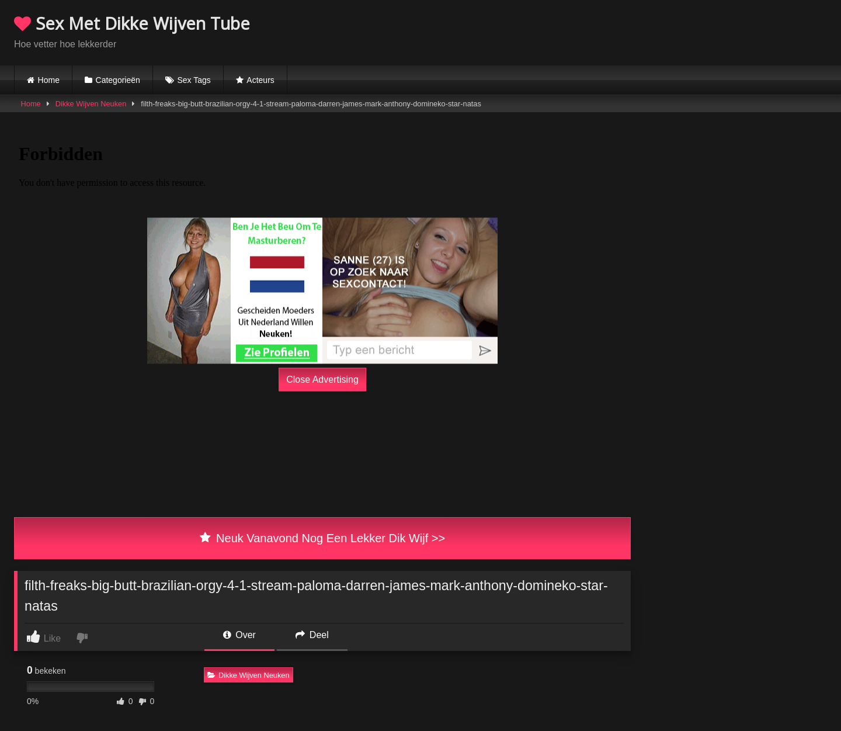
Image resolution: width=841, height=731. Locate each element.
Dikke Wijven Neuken (91, 103)
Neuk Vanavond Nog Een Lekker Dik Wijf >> (322, 538)
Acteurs (260, 80)
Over (239, 635)
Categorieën (118, 80)
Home (49, 80)
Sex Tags (193, 80)
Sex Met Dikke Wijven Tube (132, 23)
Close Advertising (322, 379)
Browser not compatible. (690, 30)
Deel (312, 635)
